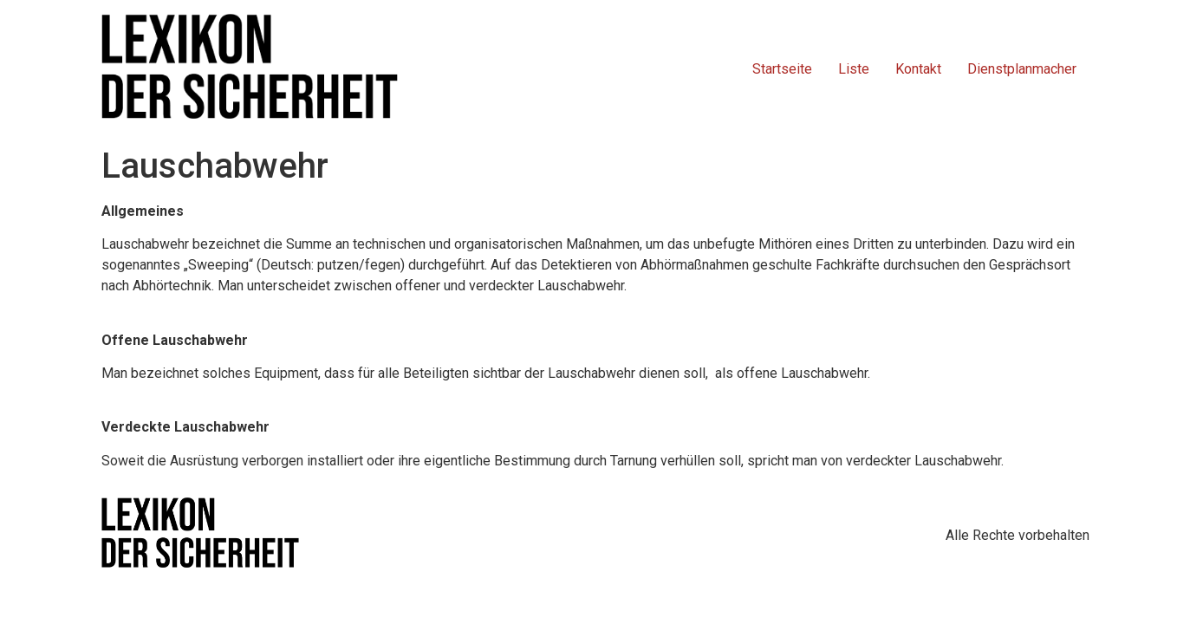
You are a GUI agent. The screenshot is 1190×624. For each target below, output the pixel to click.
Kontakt (918, 69)
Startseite (782, 69)
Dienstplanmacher (1021, 69)
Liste (853, 69)
